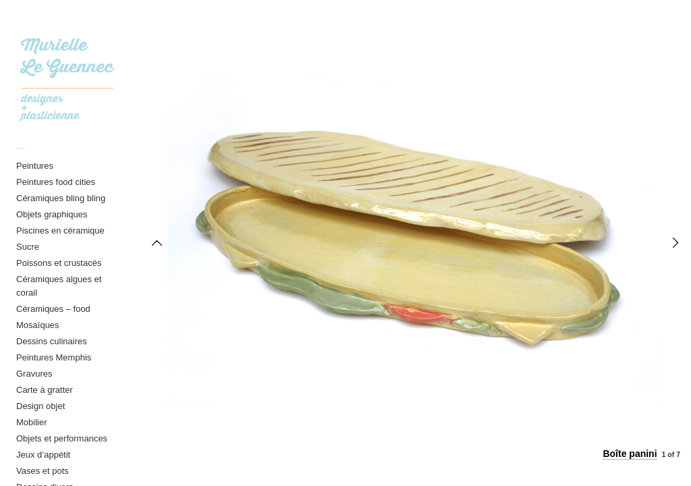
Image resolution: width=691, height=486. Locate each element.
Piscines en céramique (60, 230)
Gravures (34, 374)
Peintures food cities (55, 182)
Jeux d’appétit (43, 455)
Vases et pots (42, 471)
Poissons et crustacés (58, 263)
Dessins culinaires (51, 341)
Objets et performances (61, 438)
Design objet (40, 406)
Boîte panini (630, 453)
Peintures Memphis (53, 357)
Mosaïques (37, 325)
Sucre (27, 247)
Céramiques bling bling (60, 198)
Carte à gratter (44, 390)
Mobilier (31, 422)
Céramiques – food (53, 309)
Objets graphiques (52, 214)
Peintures (34, 166)
